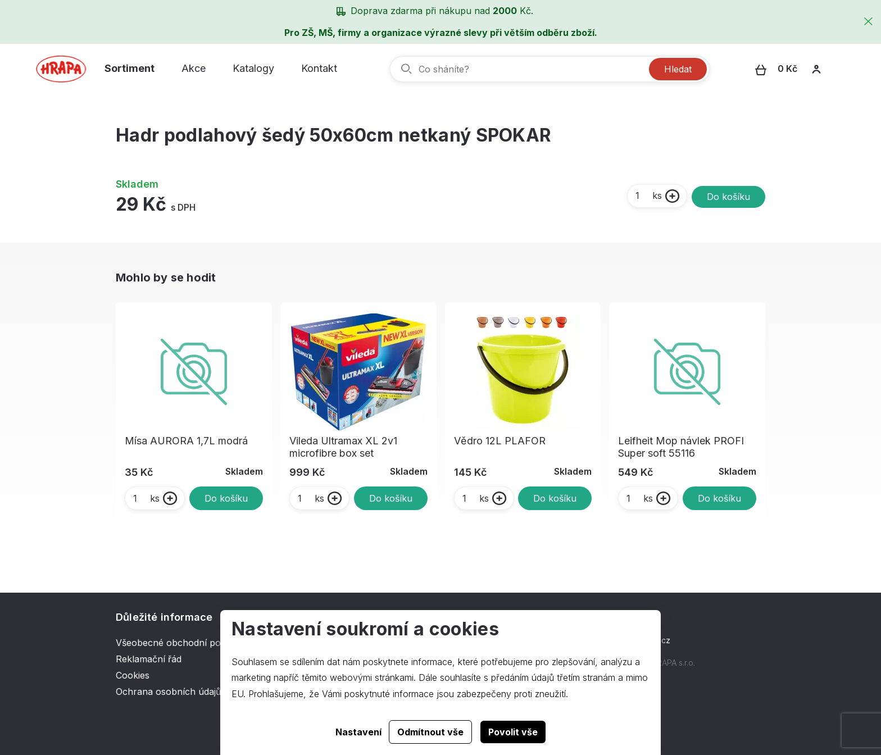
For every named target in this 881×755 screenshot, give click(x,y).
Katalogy (253, 68)
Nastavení (358, 732)
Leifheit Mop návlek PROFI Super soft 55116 (681, 447)
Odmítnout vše (430, 732)
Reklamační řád (148, 659)
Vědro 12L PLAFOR (500, 441)
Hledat (678, 69)
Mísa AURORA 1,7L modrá (186, 441)
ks (648, 195)
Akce (193, 68)
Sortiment (130, 68)
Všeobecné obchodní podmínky (184, 642)
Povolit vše (513, 732)
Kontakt (319, 68)
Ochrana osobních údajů (168, 691)
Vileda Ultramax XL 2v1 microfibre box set (343, 447)
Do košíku (728, 196)
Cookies (132, 675)
